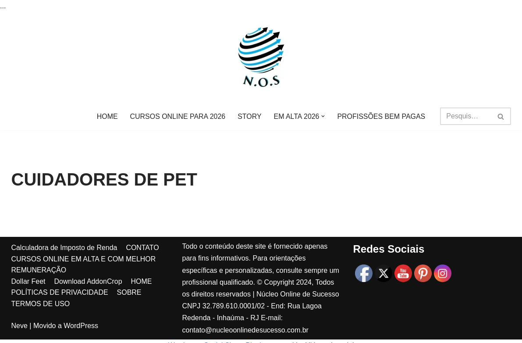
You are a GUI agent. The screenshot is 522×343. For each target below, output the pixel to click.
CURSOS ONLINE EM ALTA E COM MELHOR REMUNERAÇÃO (83, 280)
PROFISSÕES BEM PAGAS (381, 116)
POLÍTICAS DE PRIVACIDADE (60, 308)
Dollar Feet (28, 296)
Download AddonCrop (88, 296)
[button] (323, 116)
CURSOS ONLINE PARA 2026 (177, 116)
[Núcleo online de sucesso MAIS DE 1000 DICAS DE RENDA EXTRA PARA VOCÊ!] (261, 57)
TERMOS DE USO (40, 319)
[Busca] (465, 116)
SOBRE (129, 308)
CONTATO (143, 263)
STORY (250, 116)
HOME (106, 116)
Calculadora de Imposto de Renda (64, 263)
